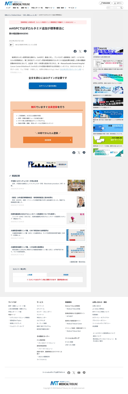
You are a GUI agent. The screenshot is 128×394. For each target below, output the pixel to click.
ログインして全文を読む (48, 86)
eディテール (40, 309)
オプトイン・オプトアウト (100, 317)
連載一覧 (24, 8)
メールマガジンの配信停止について (104, 333)
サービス (71, 8)
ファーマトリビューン (45, 349)
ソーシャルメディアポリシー (101, 323)
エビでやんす (41, 320)
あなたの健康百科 (44, 357)
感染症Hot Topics (15, 320)
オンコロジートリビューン (46, 343)
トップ (8, 8)
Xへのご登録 (69, 342)
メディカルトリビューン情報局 (20, 317)
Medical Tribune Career (74, 324)
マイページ (40, 306)
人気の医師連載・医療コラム (17, 309)
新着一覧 (15, 8)
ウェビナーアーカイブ (17, 326)
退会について (97, 336)
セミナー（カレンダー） (44, 312)
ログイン (118, 3)
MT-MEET (70, 316)
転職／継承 (60, 8)
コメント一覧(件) (19, 269)
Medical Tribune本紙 (73, 309)
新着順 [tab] (66, 274)
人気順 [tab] (29, 274)
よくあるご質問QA (98, 309)
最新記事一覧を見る (77, 262)
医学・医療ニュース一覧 (29, 15)
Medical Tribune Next (74, 331)
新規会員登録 (105, 3)
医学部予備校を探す (43, 329)
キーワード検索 (42, 323)
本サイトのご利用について (100, 312)
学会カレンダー (42, 317)
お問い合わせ (96, 306)
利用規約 (95, 315)
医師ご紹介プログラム (44, 326)
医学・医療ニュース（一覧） (17, 306)
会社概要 (95, 326)
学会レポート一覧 (37, 8)
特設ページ (48, 8)
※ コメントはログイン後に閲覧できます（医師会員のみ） (48, 279)
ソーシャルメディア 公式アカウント (53, 372)
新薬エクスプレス (15, 323)
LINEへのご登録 (70, 345)
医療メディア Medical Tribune (13, 15)
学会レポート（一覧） (15, 312)
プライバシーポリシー (99, 320)
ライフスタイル (42, 359)
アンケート (40, 315)
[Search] (114, 7)
